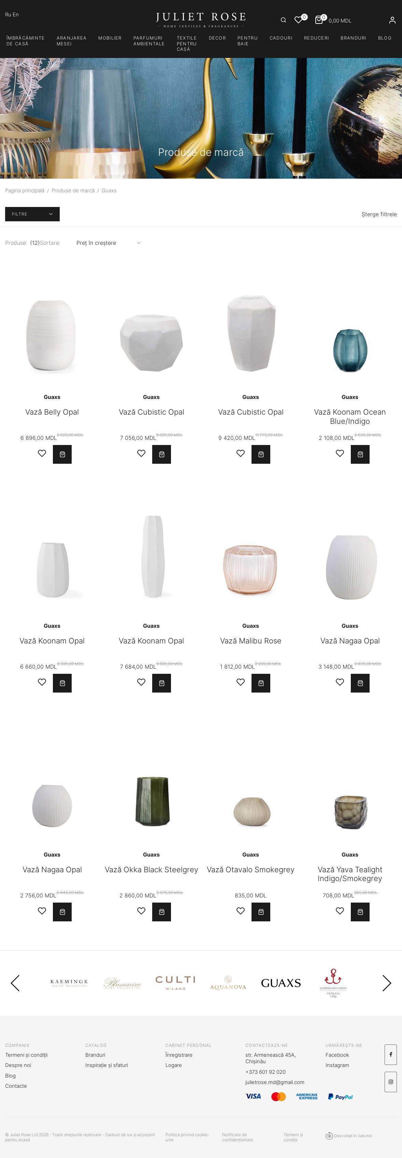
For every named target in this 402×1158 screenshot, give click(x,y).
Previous (15, 983)
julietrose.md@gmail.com (274, 1082)
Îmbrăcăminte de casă (25, 40)
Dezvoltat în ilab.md (349, 1136)
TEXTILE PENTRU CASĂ (187, 43)
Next (387, 983)
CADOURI (281, 38)
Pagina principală (24, 190)
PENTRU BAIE (248, 40)
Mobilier (109, 38)
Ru (9, 14)
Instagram (337, 1065)
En (16, 14)
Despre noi (18, 1065)
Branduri (353, 38)
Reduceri (316, 38)
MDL (333, 20)
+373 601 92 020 (265, 1072)
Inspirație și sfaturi (106, 1065)
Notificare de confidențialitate (237, 1137)
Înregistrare (179, 1055)
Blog (385, 38)
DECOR (217, 38)
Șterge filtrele (379, 214)
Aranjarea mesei (72, 40)
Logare (174, 1065)
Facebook (337, 1055)
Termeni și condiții (26, 1055)
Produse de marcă (73, 190)
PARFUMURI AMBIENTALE (149, 40)
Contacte (16, 1086)
